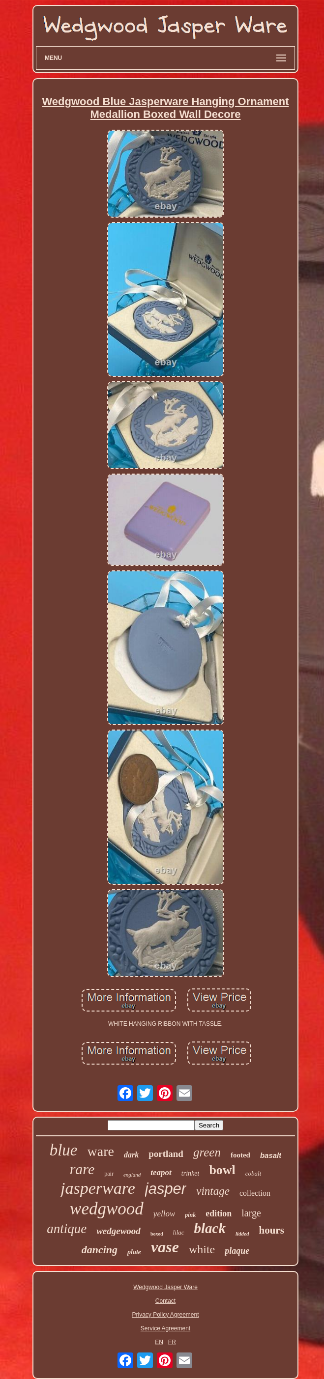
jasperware (97, 1188)
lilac (178, 1232)
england (132, 1175)
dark (131, 1155)
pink (190, 1214)
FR (172, 1342)
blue (64, 1150)
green (207, 1152)
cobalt (253, 1173)
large (251, 1213)
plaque (237, 1251)
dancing (100, 1249)
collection (254, 1193)
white (202, 1249)
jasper (165, 1188)
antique (67, 1228)
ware (101, 1151)
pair (109, 1173)
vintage (213, 1191)
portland (165, 1154)
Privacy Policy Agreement (165, 1314)
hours (271, 1230)
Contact (165, 1300)
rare (82, 1169)
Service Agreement (165, 1328)
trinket (190, 1173)
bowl (222, 1170)
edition (219, 1213)
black (210, 1228)
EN (159, 1342)
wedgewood (118, 1231)
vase (165, 1247)
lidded (242, 1234)
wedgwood (107, 1208)
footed (240, 1155)
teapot (161, 1172)
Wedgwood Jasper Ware (165, 1287)
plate (134, 1252)
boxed (156, 1234)
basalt (270, 1155)
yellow (164, 1213)
